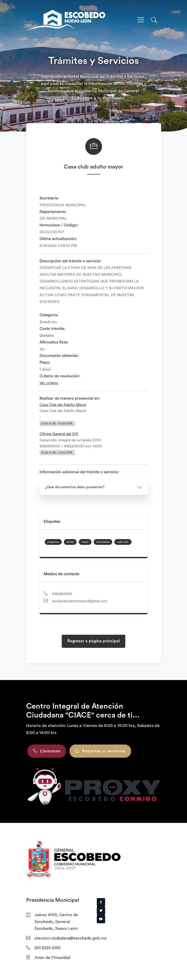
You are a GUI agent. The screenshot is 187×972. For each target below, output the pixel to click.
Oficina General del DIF (58, 434)
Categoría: (49, 315)
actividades (103, 542)
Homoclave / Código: (58, 225)
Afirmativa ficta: (54, 342)
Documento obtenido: (59, 356)
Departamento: (53, 212)
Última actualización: (58, 239)
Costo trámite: (52, 329)
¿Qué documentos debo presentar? (75, 487)
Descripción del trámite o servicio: (70, 261)
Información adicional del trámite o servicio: (79, 472)
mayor (85, 542)
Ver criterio (48, 383)
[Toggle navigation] (141, 20)
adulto (70, 542)
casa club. (123, 542)
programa (53, 542)
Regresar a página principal (93, 641)
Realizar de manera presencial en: (69, 398)
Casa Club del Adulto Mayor (63, 405)
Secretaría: (49, 198)
